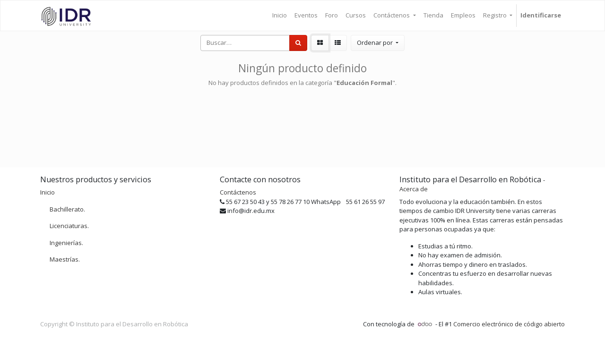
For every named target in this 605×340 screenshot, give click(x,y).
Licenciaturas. (69, 225)
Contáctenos (238, 192)
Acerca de (413, 189)
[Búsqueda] (298, 43)
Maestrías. (65, 259)
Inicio (47, 192)
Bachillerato (67, 209)
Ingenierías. (66, 242)
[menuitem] (279, 15)
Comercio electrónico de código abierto (509, 324)
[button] (378, 43)
